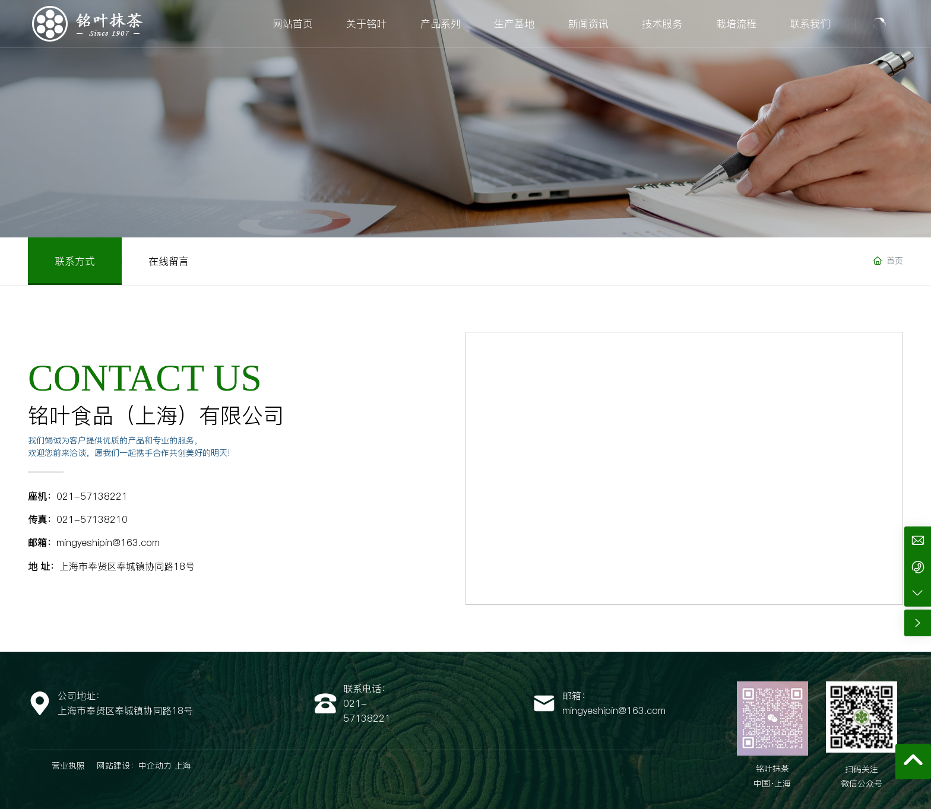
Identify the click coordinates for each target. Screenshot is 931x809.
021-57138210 (92, 519)
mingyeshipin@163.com (108, 542)
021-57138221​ (92, 496)
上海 (183, 766)
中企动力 (155, 766)
